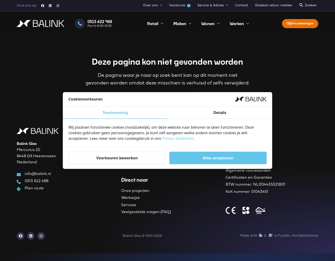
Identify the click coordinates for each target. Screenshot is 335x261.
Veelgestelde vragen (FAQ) (146, 219)
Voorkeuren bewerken (117, 158)
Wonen (208, 27)
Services (128, 211)
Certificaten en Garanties (249, 182)
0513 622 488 (36, 184)
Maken (180, 27)
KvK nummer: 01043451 (247, 198)
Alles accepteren (218, 158)
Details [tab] (219, 112)
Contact (241, 5)
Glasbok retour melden (273, 5)
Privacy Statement (178, 138)
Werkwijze (130, 203)
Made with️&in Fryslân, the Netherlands (279, 243)
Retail (153, 27)
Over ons (152, 6)
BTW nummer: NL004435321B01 (255, 190)
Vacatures (180, 5)
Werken (237, 27)
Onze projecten (135, 195)
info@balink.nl (38, 176)
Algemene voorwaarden (248, 174)
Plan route (34, 192)
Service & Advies (213, 6)
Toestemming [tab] (115, 112)
